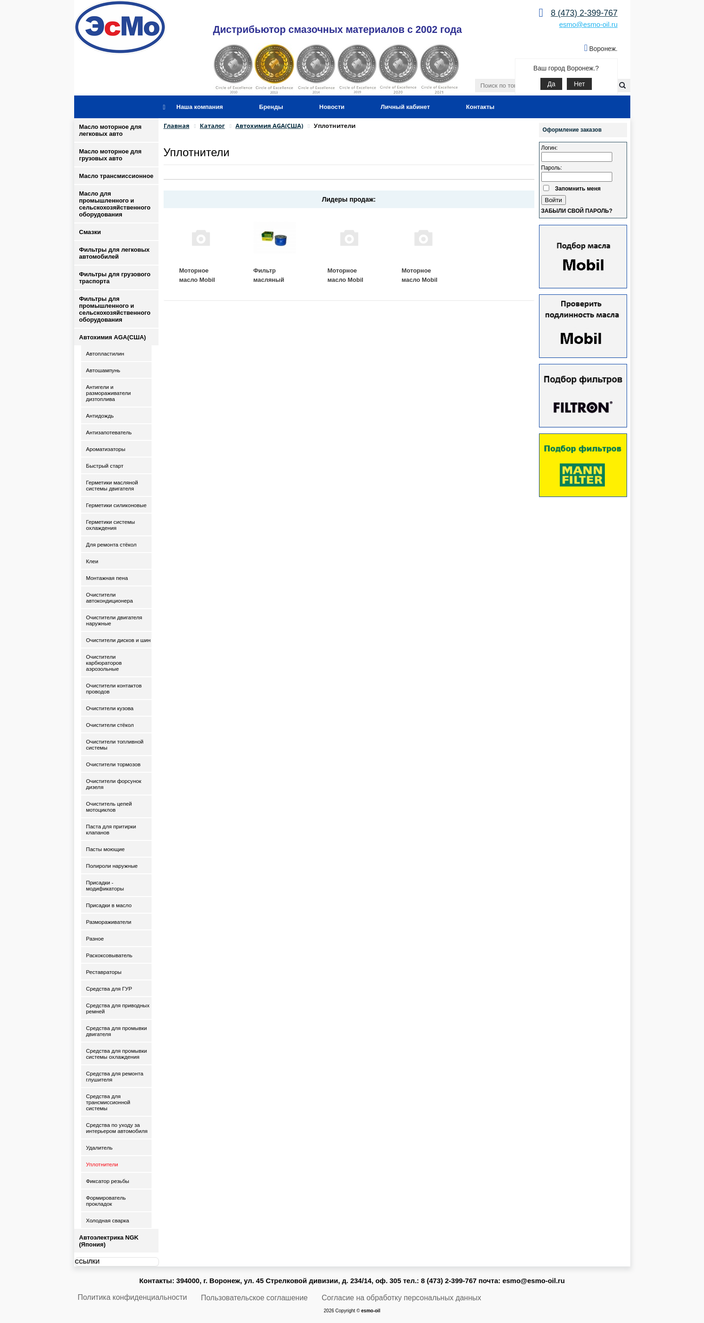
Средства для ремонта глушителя (115, 1076)
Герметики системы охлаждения (110, 525)
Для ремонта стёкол (111, 544)
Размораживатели (109, 922)
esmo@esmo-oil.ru (588, 24)
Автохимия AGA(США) (112, 337)
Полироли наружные (112, 866)
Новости (332, 106)
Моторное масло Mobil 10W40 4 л (420, 279)
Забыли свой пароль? (577, 211)
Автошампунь (103, 370)
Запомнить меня (578, 188)
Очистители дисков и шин (118, 640)
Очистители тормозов (113, 764)
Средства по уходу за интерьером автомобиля (117, 1128)
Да (551, 84)
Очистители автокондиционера (109, 598)
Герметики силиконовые (116, 505)
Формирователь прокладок (106, 1201)
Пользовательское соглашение (254, 1298)
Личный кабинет (405, 106)
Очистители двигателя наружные (114, 620)
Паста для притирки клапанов (111, 829)
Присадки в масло (109, 905)
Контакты (480, 106)
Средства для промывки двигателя (116, 1031)
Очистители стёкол (110, 725)
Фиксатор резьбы (107, 1181)
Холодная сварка (107, 1220)
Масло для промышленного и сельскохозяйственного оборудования (115, 204)
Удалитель (99, 1148)
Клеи (92, 561)
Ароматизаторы (106, 449)
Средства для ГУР (109, 989)
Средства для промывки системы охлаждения (116, 1054)
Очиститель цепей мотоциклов (109, 807)
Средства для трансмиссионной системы (108, 1102)
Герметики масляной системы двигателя (112, 485)
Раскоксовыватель (109, 955)
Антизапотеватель (109, 432)
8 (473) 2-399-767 (584, 13)
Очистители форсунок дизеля (113, 784)
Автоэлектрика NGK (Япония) (109, 1241)
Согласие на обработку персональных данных (401, 1298)
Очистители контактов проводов (114, 688)
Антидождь (100, 416)
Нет (579, 84)
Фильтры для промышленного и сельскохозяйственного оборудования (115, 309)
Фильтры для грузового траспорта (115, 278)
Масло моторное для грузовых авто (110, 155)
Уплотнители (102, 1164)
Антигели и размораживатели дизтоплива (108, 393)
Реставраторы (104, 972)
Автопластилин (105, 353)
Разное (95, 938)
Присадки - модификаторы (105, 885)
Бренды (271, 106)
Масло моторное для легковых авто (110, 130)
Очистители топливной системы (115, 744)
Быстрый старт (105, 466)
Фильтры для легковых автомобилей (114, 253)
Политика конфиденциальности (132, 1297)
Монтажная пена (107, 578)
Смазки (90, 232)
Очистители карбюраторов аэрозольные (104, 663)
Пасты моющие (105, 849)
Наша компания (200, 106)
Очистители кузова (109, 708)
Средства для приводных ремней (118, 1008)
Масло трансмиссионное (116, 175)
